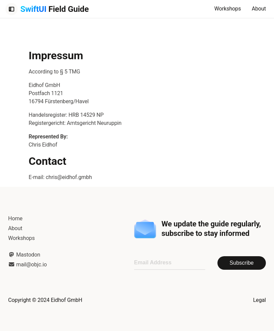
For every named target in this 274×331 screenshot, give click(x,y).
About (259, 8)
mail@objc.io (27, 264)
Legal (259, 300)
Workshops (227, 8)
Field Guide (54, 9)
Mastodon (24, 254)
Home (15, 218)
